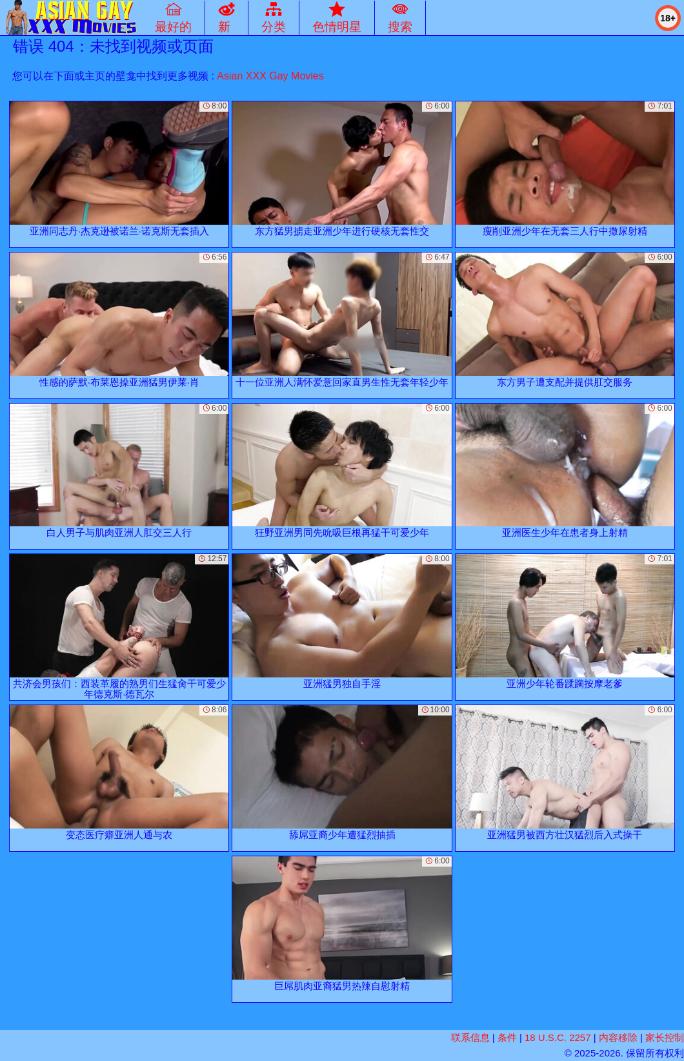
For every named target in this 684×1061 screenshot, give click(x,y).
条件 (507, 1037)
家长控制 (664, 1037)
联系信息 (470, 1037)
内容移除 (618, 1037)
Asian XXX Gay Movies (270, 75)
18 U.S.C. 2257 (558, 1037)
